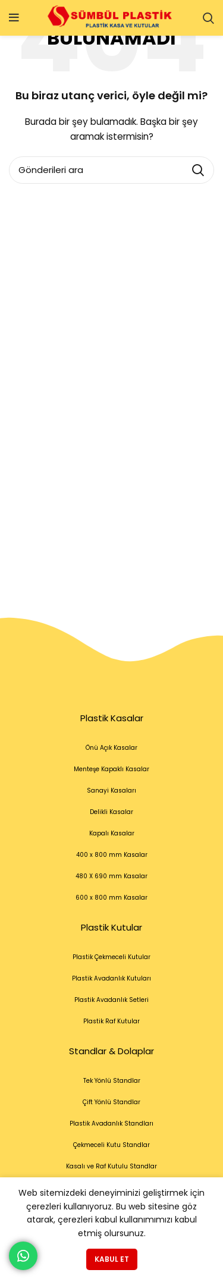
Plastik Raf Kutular (111, 1021)
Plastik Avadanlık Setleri (111, 999)
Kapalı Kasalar (111, 833)
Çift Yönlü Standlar (111, 1102)
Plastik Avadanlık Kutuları (111, 978)
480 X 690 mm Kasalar (111, 876)
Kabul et (112, 1259)
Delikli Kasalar (111, 811)
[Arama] (208, 18)
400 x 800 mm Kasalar (111, 854)
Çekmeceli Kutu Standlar (111, 1144)
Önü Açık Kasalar (111, 747)
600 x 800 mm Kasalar (111, 897)
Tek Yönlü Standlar (111, 1080)
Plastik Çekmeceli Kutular (111, 957)
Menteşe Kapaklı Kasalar (111, 769)
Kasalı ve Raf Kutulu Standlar (111, 1166)
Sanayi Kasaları (111, 790)
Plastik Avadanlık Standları (111, 1123)
